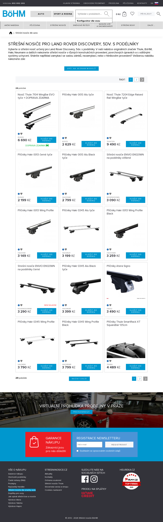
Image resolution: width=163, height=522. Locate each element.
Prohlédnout (81, 412)
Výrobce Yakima (15, 503)
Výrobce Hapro (15, 506)
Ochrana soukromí (53, 480)
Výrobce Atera (14, 500)
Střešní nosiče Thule (54, 483)
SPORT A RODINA (63, 14)
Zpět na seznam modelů (81, 68)
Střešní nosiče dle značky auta (22, 490)
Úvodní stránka (10, 33)
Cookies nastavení (53, 490)
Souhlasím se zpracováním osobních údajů (98, 451)
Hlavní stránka (71, 3)
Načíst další (79, 379)
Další (151, 25)
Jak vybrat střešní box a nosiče (22, 496)
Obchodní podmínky (94, 3)
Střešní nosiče (58, 25)
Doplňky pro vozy (16, 493)
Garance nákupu (15, 474)
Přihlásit (146, 14)
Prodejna (114, 3)
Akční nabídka (12, 25)
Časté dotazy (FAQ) (16, 480)
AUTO (41, 14)
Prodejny (12, 483)
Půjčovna (128, 3)
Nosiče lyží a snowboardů (105, 25)
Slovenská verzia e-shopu (56, 487)
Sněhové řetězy (81, 25)
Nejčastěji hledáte (16, 487)
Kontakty (142, 3)
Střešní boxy (128, 25)
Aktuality (48, 474)
